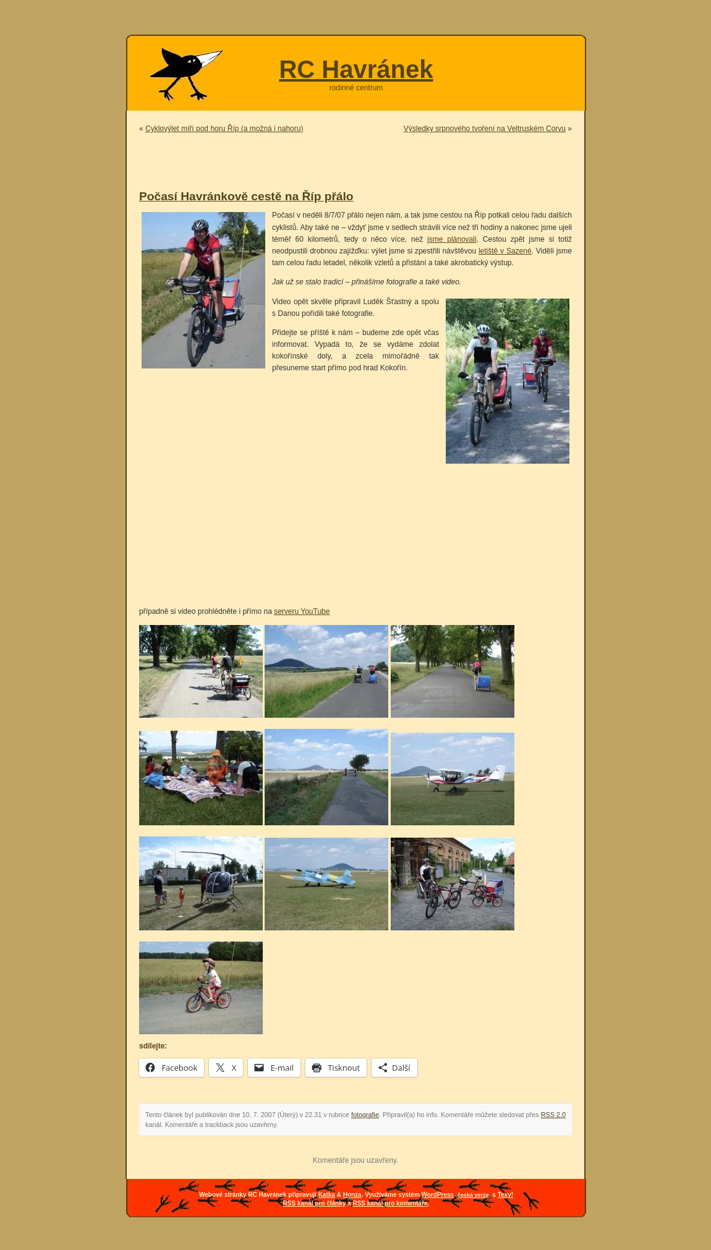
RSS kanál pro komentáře (389, 1203)
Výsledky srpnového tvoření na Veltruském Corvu (485, 128)
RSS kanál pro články (314, 1203)
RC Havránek (356, 69)
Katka (326, 1194)
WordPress (438, 1194)
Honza (352, 1194)
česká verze (473, 1195)
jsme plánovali (452, 239)
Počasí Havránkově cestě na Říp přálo (246, 196)
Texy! (505, 1194)
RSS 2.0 (553, 1114)
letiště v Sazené (505, 251)
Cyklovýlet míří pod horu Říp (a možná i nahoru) (224, 128)
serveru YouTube (302, 611)
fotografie (365, 1114)
